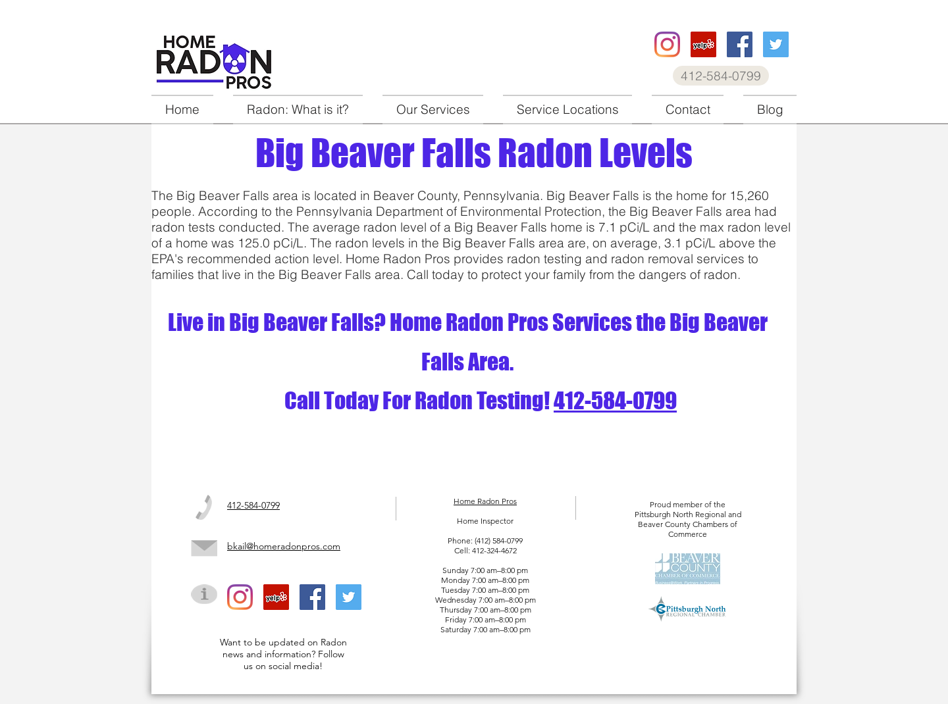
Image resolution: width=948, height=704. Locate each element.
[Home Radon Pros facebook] (739, 44)
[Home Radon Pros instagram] (667, 44)
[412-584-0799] (721, 76)
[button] (433, 109)
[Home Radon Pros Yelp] (703, 44)
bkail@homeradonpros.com (283, 546)
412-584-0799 (615, 400)
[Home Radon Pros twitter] (776, 44)
